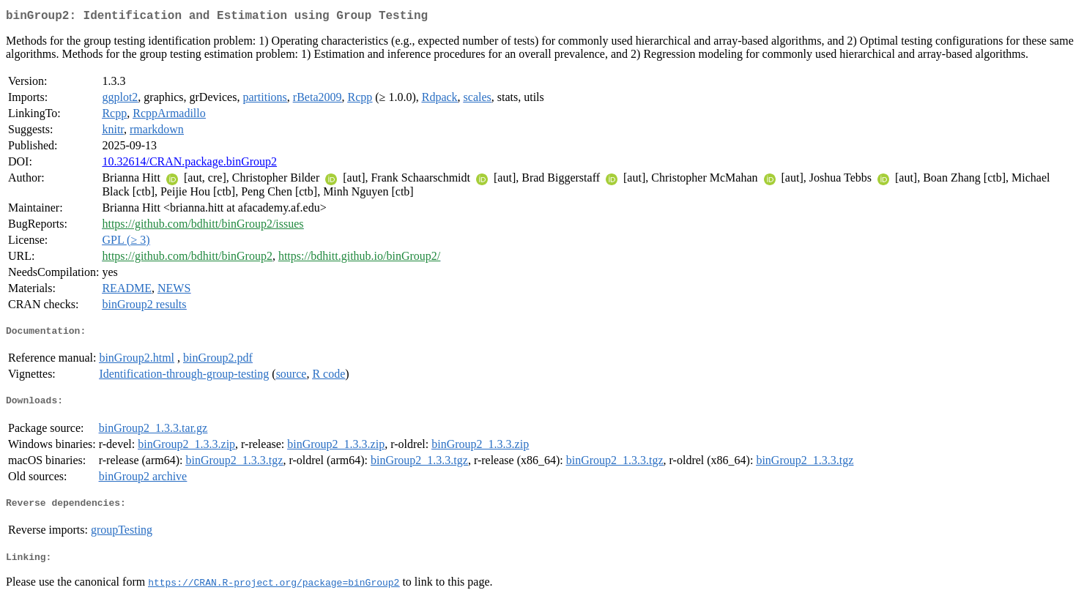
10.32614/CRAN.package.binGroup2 (189, 164)
